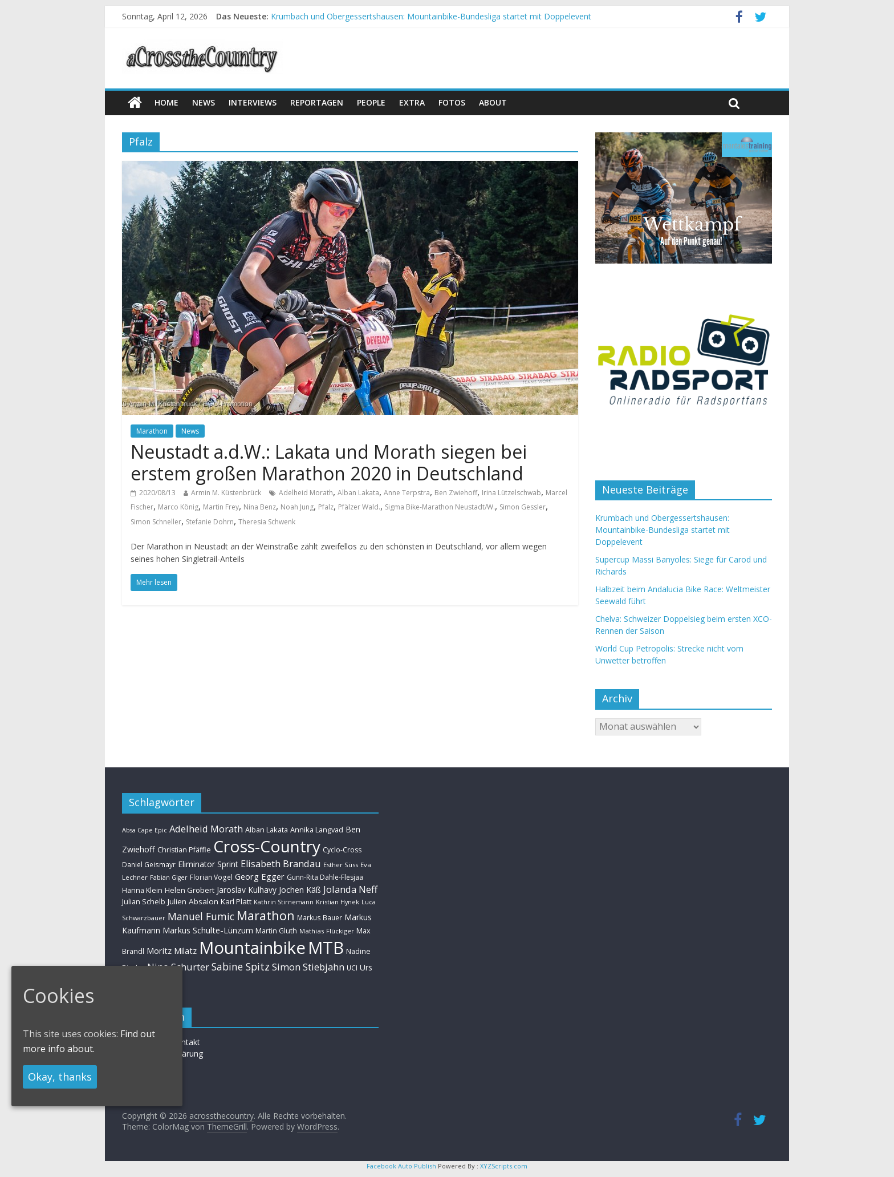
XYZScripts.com (503, 1166)
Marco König (178, 507)
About (493, 102)
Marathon (152, 431)
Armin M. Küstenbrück (226, 493)
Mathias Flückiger (326, 931)
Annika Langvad (316, 829)
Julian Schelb (143, 902)
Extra (412, 102)
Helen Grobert (189, 890)
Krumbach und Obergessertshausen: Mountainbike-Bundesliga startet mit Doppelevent (431, 16)
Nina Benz (259, 507)
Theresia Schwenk (266, 522)
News (190, 431)
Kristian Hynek (337, 901)
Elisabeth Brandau (281, 864)
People (371, 102)
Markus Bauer (319, 917)
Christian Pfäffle (184, 850)
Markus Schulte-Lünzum (207, 930)
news (203, 102)
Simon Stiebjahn (308, 966)
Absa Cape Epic (144, 830)
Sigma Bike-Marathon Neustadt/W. (440, 507)
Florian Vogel (211, 876)
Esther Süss (340, 864)
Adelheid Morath (306, 493)
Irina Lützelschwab (511, 493)
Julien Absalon (193, 901)
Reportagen (316, 102)
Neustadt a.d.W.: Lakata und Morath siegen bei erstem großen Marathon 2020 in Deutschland (329, 462)
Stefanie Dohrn (210, 522)
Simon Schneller (156, 522)
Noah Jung (297, 507)
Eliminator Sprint (208, 864)
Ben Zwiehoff (455, 493)
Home (166, 102)
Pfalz (326, 507)
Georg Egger (260, 876)
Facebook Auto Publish (401, 1166)
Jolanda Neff (350, 889)
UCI (352, 967)
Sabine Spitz (241, 966)
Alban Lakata (358, 493)
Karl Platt (236, 901)
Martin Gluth (276, 931)
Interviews (253, 102)
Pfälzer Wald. (359, 507)
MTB (326, 947)
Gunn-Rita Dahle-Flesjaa (325, 877)
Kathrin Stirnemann (284, 901)
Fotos (451, 102)
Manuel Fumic (201, 916)
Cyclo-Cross (342, 850)
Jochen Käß (300, 889)
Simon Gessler (522, 507)
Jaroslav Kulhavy (247, 889)
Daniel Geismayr (149, 864)
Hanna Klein (142, 890)
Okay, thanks (60, 1076)
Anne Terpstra (407, 493)
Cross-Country (266, 846)
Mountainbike (252, 947)
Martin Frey (221, 507)
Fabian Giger (169, 877)
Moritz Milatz (172, 950)
